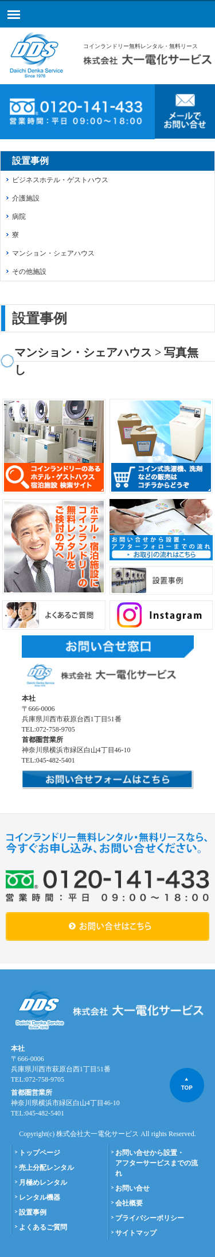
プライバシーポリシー (149, 1218)
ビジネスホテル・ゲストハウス (60, 180)
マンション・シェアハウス (53, 253)
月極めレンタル (43, 1183)
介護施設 (26, 198)
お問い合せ (132, 1188)
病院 (19, 217)
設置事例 (32, 1212)
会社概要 (129, 1203)
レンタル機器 (39, 1197)
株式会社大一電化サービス (97, 1134)
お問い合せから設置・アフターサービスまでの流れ (156, 1163)
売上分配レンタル (46, 1168)
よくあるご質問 (43, 1227)
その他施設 (29, 272)
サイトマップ (136, 1233)
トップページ (39, 1153)
